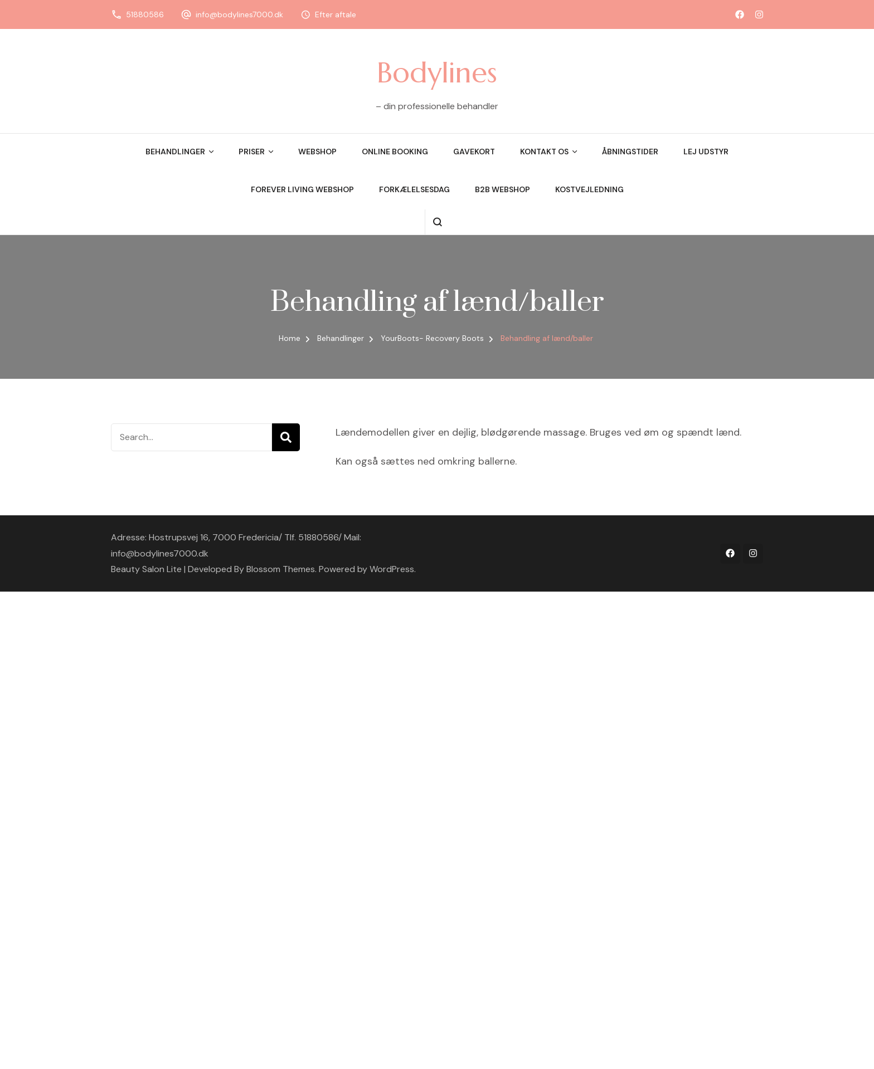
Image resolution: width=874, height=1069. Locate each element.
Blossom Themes (280, 569)
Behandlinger (175, 152)
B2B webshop (502, 189)
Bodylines (437, 72)
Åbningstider (630, 152)
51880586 (145, 14)
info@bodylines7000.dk (239, 14)
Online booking (395, 152)
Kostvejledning (589, 189)
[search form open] (437, 222)
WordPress (392, 569)
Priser (252, 152)
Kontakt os (544, 152)
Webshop (317, 152)
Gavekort (474, 152)
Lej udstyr (706, 152)
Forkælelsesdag (414, 189)
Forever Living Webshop (302, 189)
